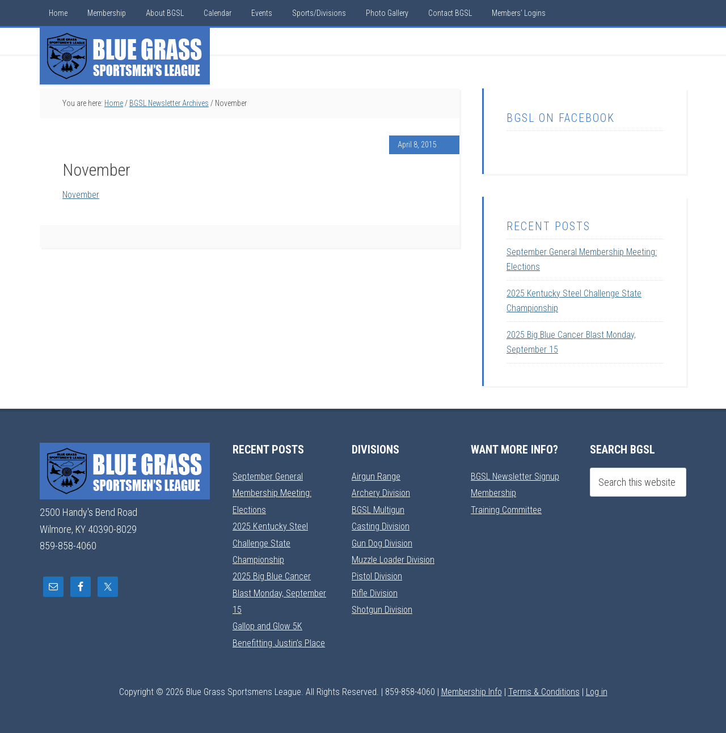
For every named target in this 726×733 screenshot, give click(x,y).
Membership (495, 492)
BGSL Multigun (379, 509)
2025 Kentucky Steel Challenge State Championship (273, 542)
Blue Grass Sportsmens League (125, 56)
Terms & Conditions (544, 691)
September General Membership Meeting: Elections (275, 492)
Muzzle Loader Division (396, 559)
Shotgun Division (384, 609)
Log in (596, 691)
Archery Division (383, 492)
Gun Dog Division (384, 542)
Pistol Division (378, 576)
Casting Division (382, 526)
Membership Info (471, 691)
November (83, 194)
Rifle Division (376, 592)
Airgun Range (377, 476)
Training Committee (508, 509)
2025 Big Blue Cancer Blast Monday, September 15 (274, 592)
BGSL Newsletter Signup (518, 476)
